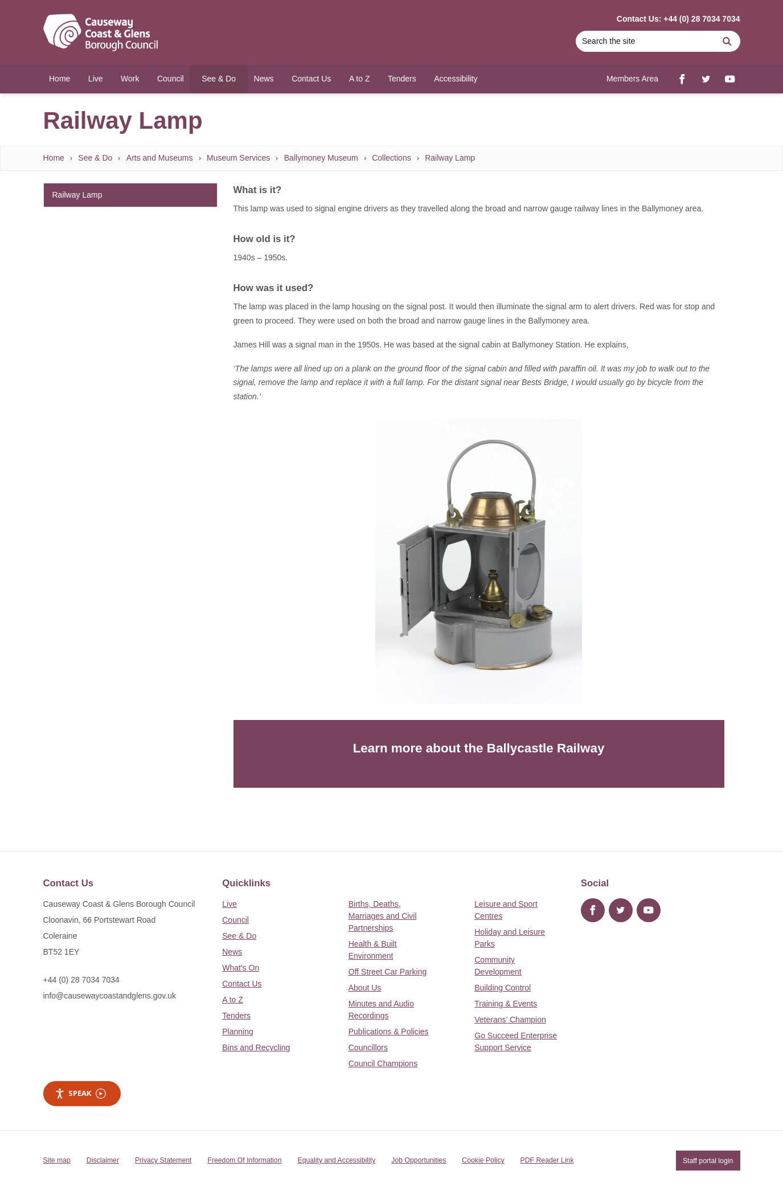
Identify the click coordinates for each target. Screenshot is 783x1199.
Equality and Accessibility (336, 1160)
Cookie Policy (483, 1160)
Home (53, 157)
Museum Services (238, 157)
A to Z (232, 999)
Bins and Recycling (256, 1047)
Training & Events (505, 1003)
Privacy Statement (163, 1160)
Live (229, 904)
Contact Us (241, 983)
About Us (365, 987)
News (232, 951)
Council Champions (383, 1063)
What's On (240, 967)
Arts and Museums (159, 157)
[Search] (645, 41)
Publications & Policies (389, 1031)
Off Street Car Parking (388, 971)
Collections (391, 157)
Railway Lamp (450, 157)
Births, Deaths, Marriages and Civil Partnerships (383, 915)
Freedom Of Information (244, 1160)
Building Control (502, 987)
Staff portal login (708, 1160)
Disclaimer (103, 1160)
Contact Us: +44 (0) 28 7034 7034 (678, 18)
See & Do (95, 157)
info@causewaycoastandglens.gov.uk (109, 995)
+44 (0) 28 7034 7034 (81, 979)
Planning (237, 1031)
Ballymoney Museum (321, 157)
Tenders (236, 1015)
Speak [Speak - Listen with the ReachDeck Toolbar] (80, 1093)
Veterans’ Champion (510, 1019)
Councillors (368, 1047)
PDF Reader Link (547, 1160)
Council (235, 919)
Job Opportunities (418, 1160)
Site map (57, 1160)
